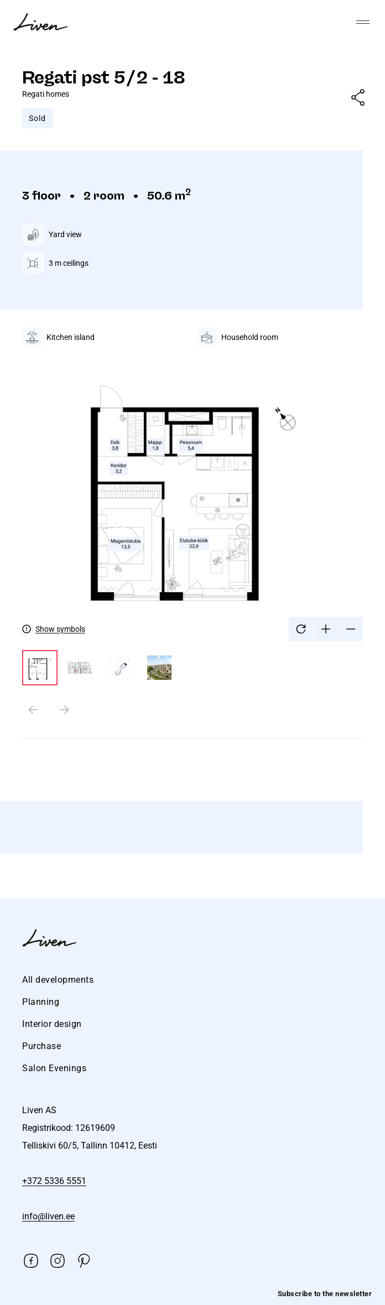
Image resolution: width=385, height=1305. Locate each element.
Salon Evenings (54, 1068)
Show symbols (60, 629)
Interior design (52, 1024)
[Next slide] (64, 710)
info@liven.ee (48, 1216)
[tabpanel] (192, 542)
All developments (57, 979)
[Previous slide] (33, 710)
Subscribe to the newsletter (325, 1294)
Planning (40, 1002)
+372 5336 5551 (54, 1181)
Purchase (41, 1046)
